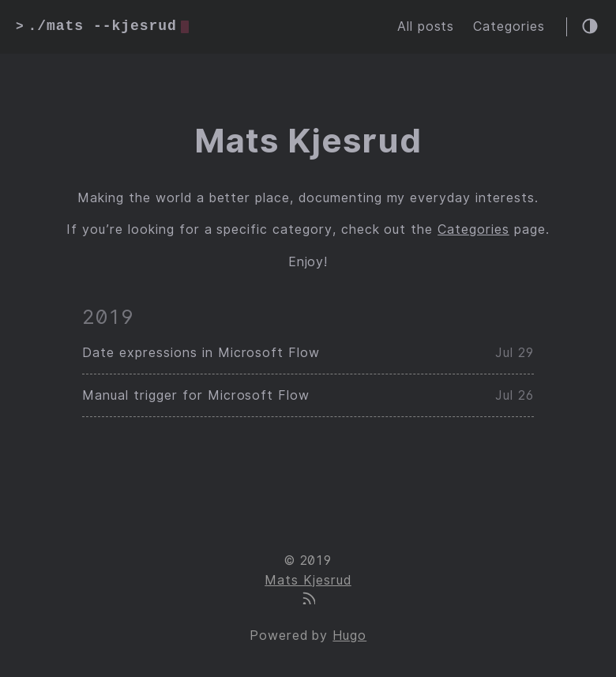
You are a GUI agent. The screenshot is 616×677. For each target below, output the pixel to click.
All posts (426, 26)
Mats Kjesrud (308, 580)
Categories (509, 26)
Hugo (349, 635)
